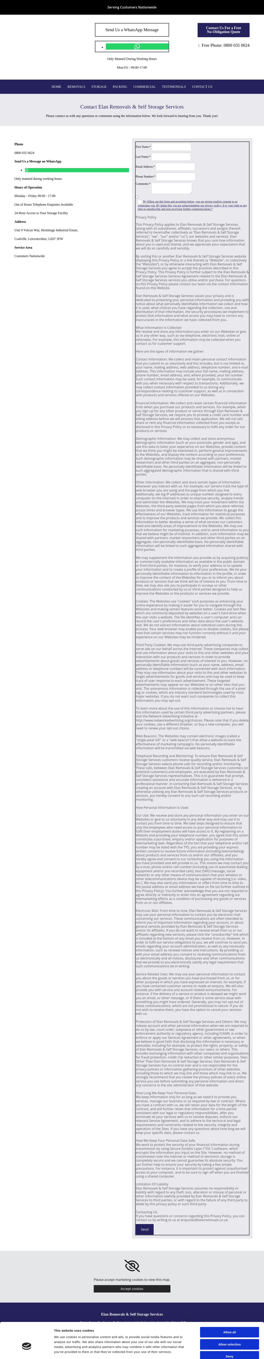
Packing (120, 86)
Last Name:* (143, 156)
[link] (132, 1266)
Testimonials (174, 86)
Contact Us (202, 86)
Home (56, 86)
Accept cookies (132, 1288)
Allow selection (229, 1320)
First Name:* (143, 146)
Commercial (144, 86)
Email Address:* (145, 166)
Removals (76, 86)
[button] (224, 30)
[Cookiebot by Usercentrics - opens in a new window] (27, 1351)
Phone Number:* (145, 176)
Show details (216, 1351)
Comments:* (143, 183)
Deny (229, 1332)
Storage (99, 86)
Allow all (229, 1308)
